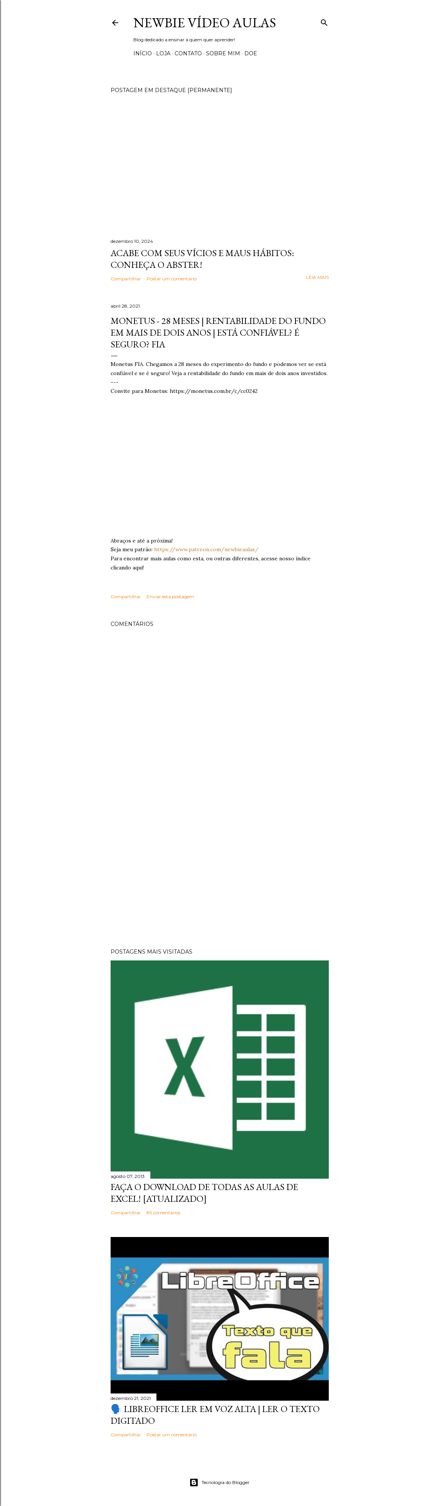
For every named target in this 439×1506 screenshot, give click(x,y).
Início (142, 53)
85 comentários (163, 1212)
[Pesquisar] (324, 21)
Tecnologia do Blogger (219, 1482)
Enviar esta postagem (170, 596)
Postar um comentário (172, 278)
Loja (163, 53)
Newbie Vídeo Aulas (204, 22)
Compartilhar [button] (126, 278)
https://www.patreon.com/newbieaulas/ (206, 549)
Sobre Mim (223, 53)
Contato (188, 53)
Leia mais (317, 277)
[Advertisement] (220, 876)
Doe (250, 53)
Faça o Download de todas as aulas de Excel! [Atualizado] (204, 1192)
